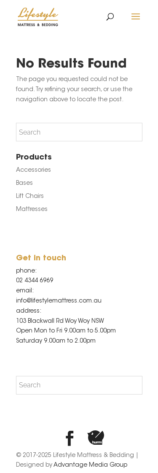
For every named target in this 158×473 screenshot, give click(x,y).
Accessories (33, 170)
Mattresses (32, 210)
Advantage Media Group (90, 465)
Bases (24, 183)
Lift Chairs (30, 197)
